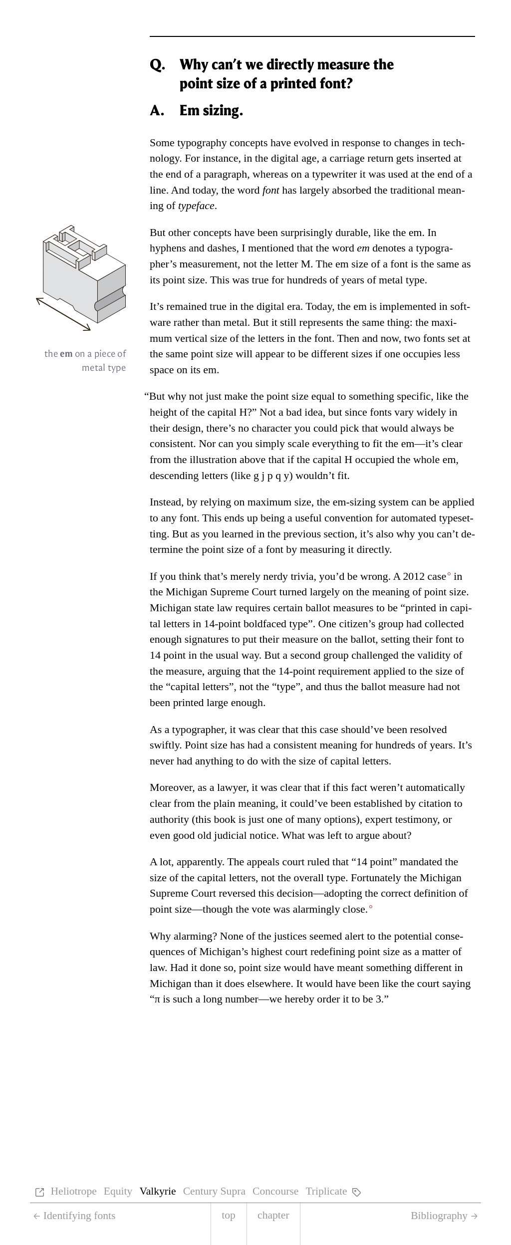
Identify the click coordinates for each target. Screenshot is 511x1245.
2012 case (424, 576)
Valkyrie (157, 1191)
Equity (118, 1191)
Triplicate (326, 1191)
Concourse (275, 1191)
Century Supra (214, 1191)
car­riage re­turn (361, 158)
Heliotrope (73, 1191)
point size (184, 280)
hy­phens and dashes (193, 248)
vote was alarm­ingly (310, 909)
